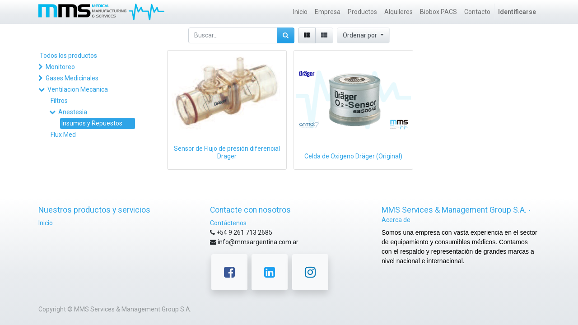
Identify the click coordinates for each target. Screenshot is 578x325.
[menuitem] (300, 12)
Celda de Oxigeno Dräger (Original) (353, 156)
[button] (363, 35)
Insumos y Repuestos (91, 123)
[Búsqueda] (285, 35)
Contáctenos (228, 223)
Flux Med (63, 134)
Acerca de (396, 219)
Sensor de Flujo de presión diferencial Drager (227, 152)
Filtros (59, 100)
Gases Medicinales (72, 78)
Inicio (45, 223)
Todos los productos (68, 55)
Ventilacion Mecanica (77, 89)
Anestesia (72, 112)
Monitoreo (60, 66)
